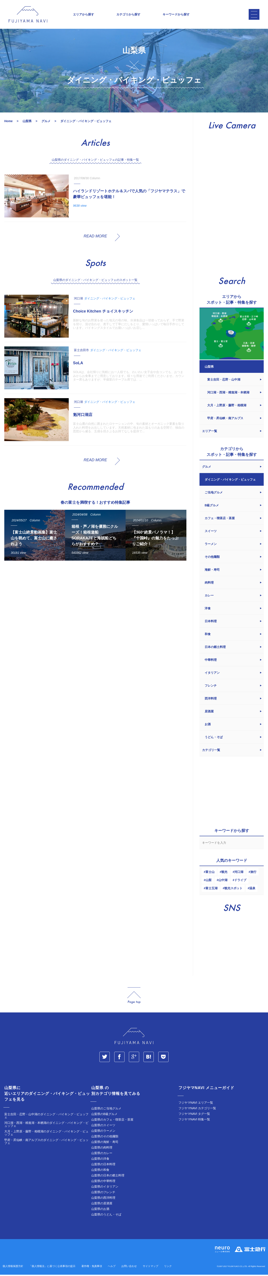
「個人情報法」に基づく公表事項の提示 (52, 1267)
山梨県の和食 (100, 1171)
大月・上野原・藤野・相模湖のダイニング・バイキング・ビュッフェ (46, 1134)
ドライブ (240, 881)
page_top (134, 997)
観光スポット (233, 889)
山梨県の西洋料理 (103, 1198)
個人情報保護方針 (13, 1267)
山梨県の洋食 (100, 1159)
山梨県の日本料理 (103, 1165)
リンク (168, 1267)
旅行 (253, 873)
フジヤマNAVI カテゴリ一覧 (197, 1109)
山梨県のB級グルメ (104, 1115)
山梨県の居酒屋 (101, 1204)
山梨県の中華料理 (103, 1182)
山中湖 (222, 881)
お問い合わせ (129, 1267)
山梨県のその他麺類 (104, 1137)
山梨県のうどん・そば (106, 1215)
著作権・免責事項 (91, 1267)
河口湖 (238, 873)
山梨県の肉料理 (101, 1148)
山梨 (209, 881)
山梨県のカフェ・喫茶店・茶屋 (112, 1120)
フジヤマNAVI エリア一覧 (195, 1103)
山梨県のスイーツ (103, 1126)
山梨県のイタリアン (104, 1187)
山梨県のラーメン (103, 1131)
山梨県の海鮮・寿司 (104, 1143)
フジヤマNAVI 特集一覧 (194, 1120)
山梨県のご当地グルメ (106, 1109)
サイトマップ (150, 1267)
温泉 (252, 889)
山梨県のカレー (101, 1154)
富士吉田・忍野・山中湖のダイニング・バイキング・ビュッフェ (46, 1117)
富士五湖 (212, 889)
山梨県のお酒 (100, 1210)
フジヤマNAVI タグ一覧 (194, 1115)
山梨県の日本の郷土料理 (107, 1176)
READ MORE (95, 237)
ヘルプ (112, 1267)
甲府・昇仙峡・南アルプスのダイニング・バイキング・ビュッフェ (46, 1143)
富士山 (210, 873)
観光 (224, 873)
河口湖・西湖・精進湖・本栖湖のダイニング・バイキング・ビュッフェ (46, 1126)
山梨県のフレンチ (103, 1193)
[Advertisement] (95, 605)
